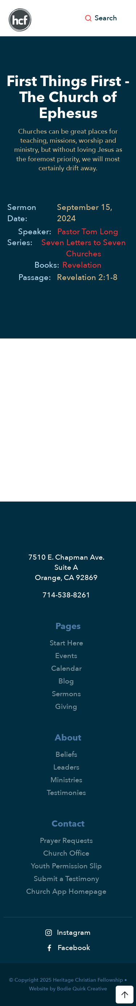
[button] (129, 18)
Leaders (66, 767)
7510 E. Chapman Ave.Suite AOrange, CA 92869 (66, 567)
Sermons (66, 694)
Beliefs (66, 754)
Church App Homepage (66, 891)
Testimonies (66, 793)
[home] (18, 20)
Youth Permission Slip (66, 866)
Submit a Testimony (66, 879)
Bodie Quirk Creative (82, 988)
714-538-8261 (66, 595)
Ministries (66, 780)
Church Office (66, 853)
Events (66, 656)
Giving (66, 706)
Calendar (66, 668)
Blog (66, 681)
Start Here (66, 643)
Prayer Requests (66, 840)
